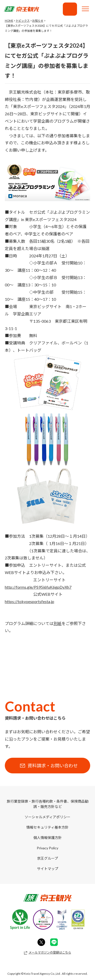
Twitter (41, 942)
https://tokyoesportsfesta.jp (29, 601)
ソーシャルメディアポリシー (47, 817)
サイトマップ (47, 868)
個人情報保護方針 (47, 837)
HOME (9, 20)
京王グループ (47, 858)
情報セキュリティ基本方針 (47, 827)
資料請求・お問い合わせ (70, 9)
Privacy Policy (47, 848)
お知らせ (37, 20)
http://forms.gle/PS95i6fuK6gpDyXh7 (38, 587)
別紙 (57, 623)
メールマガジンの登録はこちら (50, 952)
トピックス (23, 20)
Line (54, 942)
